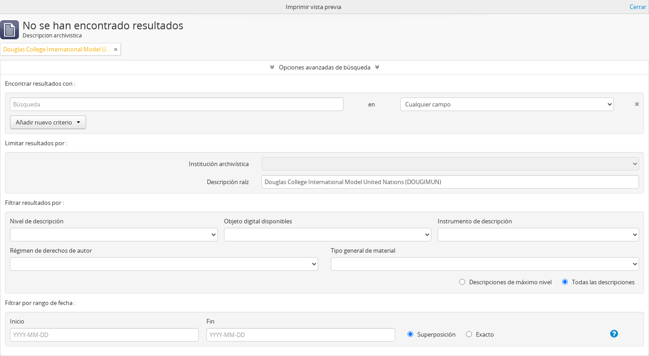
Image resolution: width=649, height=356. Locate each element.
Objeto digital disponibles (258, 221)
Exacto (480, 334)
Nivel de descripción (37, 221)
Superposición (431, 334)
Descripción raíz (228, 182)
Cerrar (638, 7)
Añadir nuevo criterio (48, 122)
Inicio (17, 321)
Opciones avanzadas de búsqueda (324, 67)
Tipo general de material (363, 250)
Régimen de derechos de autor (51, 250)
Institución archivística (219, 164)
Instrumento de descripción (475, 221)
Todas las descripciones (598, 282)
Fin (210, 321)
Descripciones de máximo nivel (505, 282)
